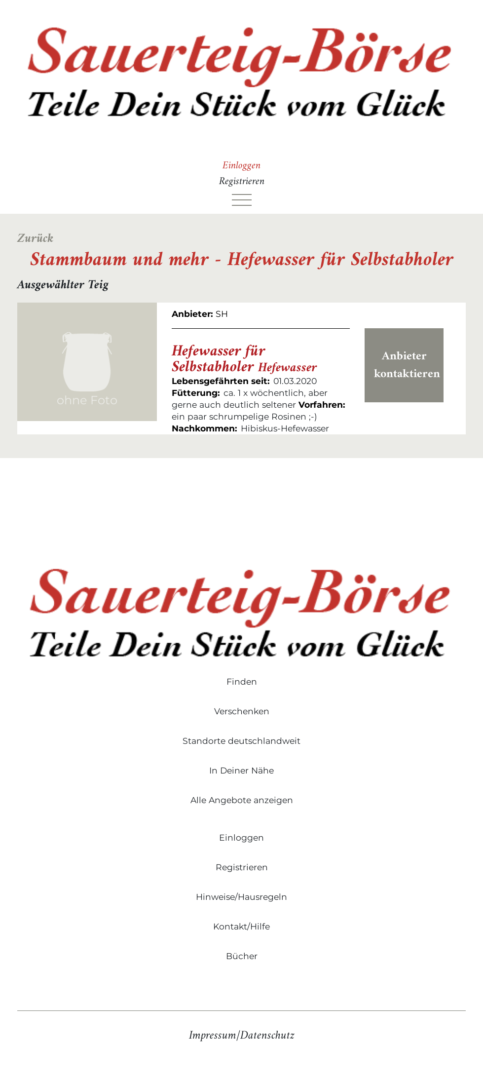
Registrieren (241, 182)
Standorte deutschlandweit (241, 741)
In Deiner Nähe (241, 770)
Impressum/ (214, 1035)
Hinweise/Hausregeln (241, 896)
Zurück (35, 239)
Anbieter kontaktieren (407, 365)
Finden (241, 681)
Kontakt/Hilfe (241, 926)
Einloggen (241, 166)
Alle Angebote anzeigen (241, 800)
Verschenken (241, 711)
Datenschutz (267, 1035)
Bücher (242, 956)
